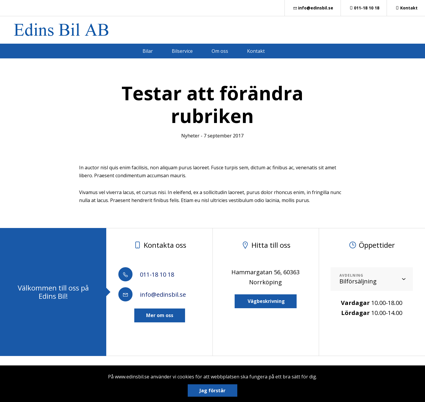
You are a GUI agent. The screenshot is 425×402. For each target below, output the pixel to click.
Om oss (220, 51)
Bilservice (182, 51)
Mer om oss (159, 315)
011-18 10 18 (364, 8)
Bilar (148, 51)
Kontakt (406, 8)
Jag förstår (212, 390)
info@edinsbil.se (312, 8)
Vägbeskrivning (265, 301)
